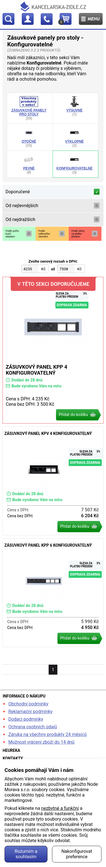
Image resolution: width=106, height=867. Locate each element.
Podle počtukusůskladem (12, 233)
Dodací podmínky (25, 719)
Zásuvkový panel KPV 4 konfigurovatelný (53, 481)
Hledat (8, 19)
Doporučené (17, 191)
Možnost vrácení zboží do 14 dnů (41, 742)
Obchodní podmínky (28, 704)
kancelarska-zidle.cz (53, 6)
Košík (62, 22)
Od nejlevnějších (21, 205)
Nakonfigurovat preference (76, 854)
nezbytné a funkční (60, 808)
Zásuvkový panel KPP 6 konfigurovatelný (53, 592)
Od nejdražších (20, 219)
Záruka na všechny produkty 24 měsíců (47, 734)
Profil (28, 19)
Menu (91, 19)
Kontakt (47, 19)
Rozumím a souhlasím (26, 854)
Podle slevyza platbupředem (78, 233)
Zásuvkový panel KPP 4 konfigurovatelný (53, 350)
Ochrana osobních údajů (32, 726)
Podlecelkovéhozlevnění (44, 233)
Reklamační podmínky (30, 711)
